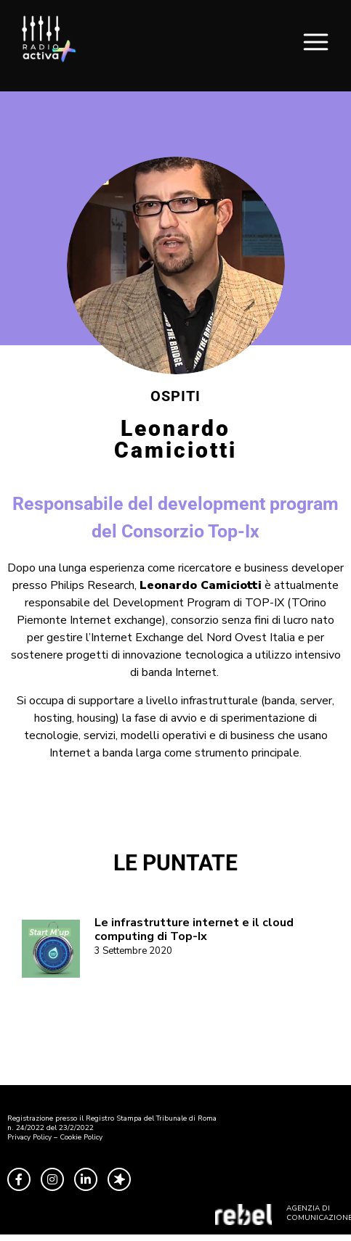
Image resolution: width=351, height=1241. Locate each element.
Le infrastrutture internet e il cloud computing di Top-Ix (194, 929)
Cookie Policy (81, 1137)
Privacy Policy (29, 1137)
